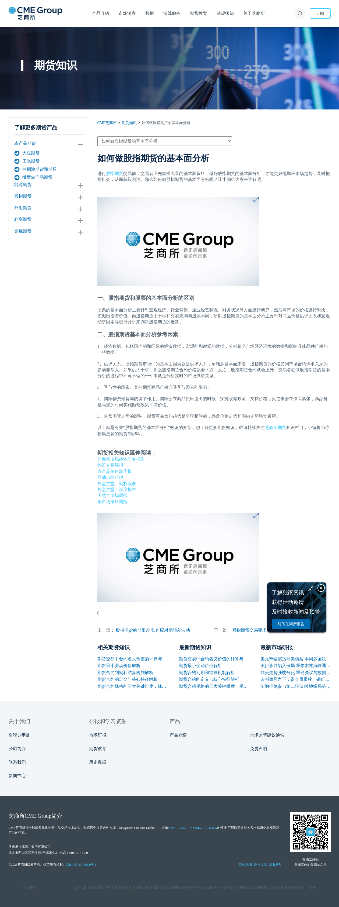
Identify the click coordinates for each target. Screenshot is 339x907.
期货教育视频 (293, 887)
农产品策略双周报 (114, 471)
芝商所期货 (275, 427)
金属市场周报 (169, 887)
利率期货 (22, 219)
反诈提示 (260, 865)
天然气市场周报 (112, 495)
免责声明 (258, 748)
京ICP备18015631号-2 (81, 865)
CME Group (38, 816)
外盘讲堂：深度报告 (116, 489)
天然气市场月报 (191, 887)
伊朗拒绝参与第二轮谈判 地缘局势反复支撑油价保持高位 (295, 686)
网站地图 (245, 865)
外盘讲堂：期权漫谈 (116, 483)
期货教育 (97, 748)
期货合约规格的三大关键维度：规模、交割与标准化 (132, 686)
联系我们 (17, 762)
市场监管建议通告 (267, 735)
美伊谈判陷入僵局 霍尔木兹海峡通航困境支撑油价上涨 (295, 665)
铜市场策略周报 (112, 501)
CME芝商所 (107, 123)
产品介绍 (178, 735)
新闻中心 (17, 775)
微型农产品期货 (33, 177)
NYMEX (196, 828)
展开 (312, 887)
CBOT (183, 828)
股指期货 (22, 196)
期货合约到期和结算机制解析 (125, 672)
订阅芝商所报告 (291, 624)
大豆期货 (27, 153)
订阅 (320, 13)
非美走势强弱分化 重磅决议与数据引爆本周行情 (295, 672)
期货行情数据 (273, 887)
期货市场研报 (253, 887)
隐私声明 (275, 865)
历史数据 (97, 762)
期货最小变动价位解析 (118, 665)
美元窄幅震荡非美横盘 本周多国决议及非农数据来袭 (295, 659)
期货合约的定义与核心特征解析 (127, 679)
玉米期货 (27, 161)
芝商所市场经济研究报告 (121, 459)
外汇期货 (22, 207)
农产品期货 (25, 143)
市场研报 (97, 735)
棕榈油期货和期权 (35, 169)
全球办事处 (19, 735)
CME (171, 828)
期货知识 (129, 123)
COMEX (211, 828)
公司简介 (17, 748)
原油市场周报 (213, 887)
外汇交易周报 (110, 465)
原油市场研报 (110, 477)
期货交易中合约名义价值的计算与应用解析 (132, 659)
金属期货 (22, 231)
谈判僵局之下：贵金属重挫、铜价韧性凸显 (295, 679)
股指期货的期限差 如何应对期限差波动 (153, 630)
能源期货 (22, 184)
